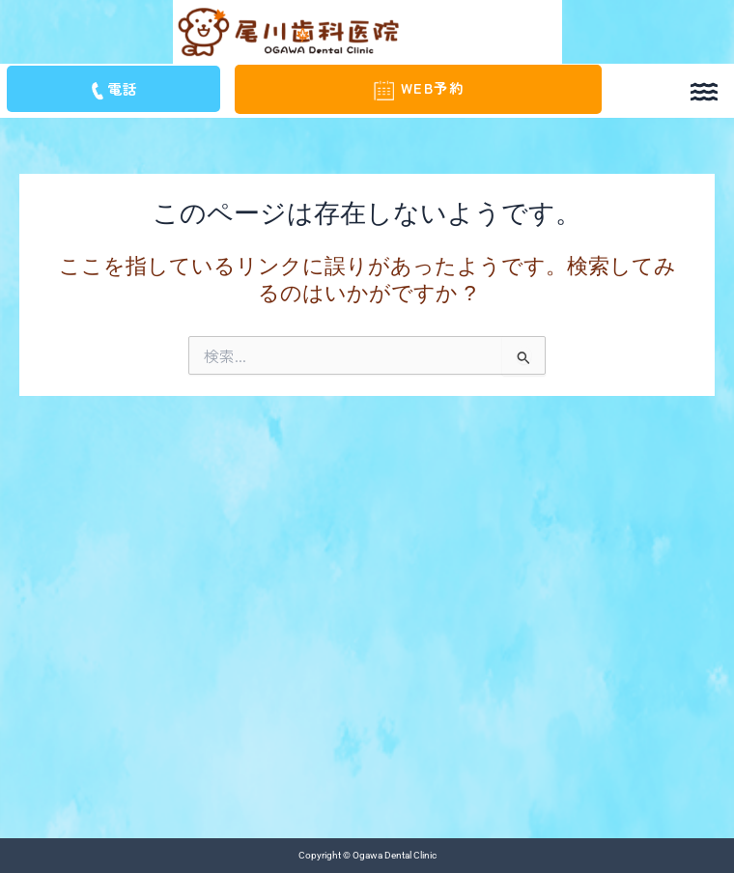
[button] (704, 89)
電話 (113, 88)
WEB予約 (418, 87)
